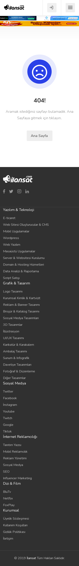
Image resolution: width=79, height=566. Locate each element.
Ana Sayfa (40, 135)
